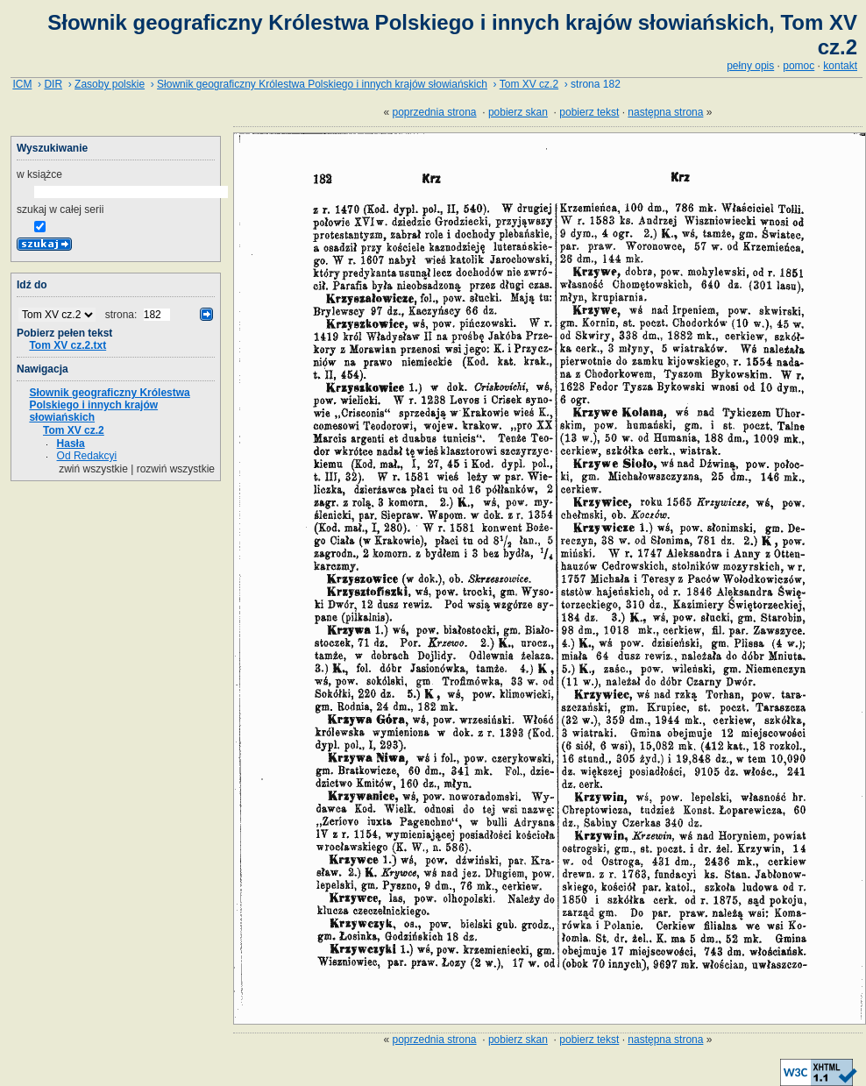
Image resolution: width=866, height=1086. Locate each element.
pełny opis (750, 66)
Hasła (71, 443)
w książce (39, 174)
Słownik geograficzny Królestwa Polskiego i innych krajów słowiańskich (322, 84)
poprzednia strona (434, 112)
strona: (122, 315)
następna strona (665, 112)
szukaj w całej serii (60, 209)
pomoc (798, 66)
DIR (53, 84)
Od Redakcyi (87, 456)
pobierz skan (518, 112)
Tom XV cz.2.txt (67, 345)
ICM (22, 84)
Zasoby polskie (110, 84)
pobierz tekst (589, 112)
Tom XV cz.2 (529, 84)
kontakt (840, 66)
